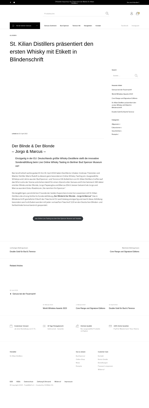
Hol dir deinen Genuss (25, 26)
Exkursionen (116, 127)
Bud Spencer (80, 356)
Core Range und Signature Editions (124, 98)
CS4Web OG (48, 385)
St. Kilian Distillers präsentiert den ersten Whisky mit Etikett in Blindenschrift (124, 105)
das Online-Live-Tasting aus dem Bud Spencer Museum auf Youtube (58, 218)
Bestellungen (103, 363)
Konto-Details (103, 359)
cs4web (14, 133)
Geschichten (116, 131)
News (78, 363)
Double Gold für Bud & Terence (123, 112)
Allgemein (13, 35)
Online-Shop (80, 359)
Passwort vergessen (105, 366)
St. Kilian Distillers (16, 356)
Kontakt (101, 356)
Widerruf (101, 369)
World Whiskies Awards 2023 (122, 94)
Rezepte (115, 134)
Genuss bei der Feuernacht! (122, 90)
